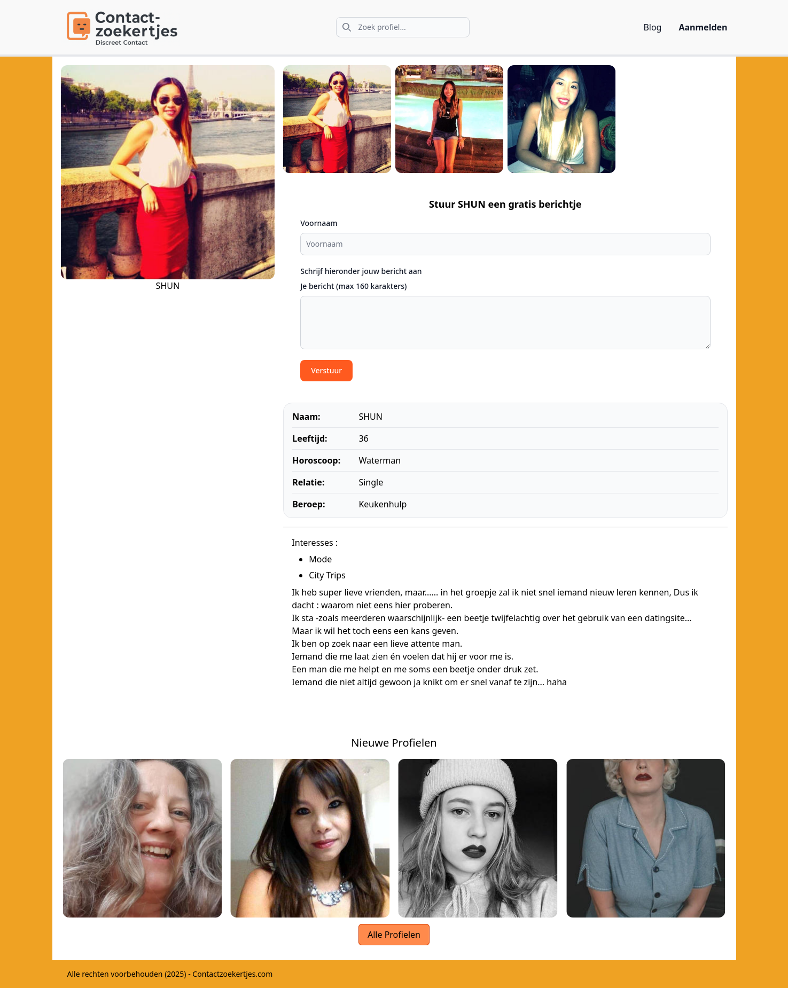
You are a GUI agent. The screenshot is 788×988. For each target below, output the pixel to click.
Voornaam (318, 223)
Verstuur (326, 370)
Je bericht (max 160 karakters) (353, 286)
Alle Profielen (394, 934)
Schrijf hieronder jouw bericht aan (361, 271)
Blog (652, 27)
